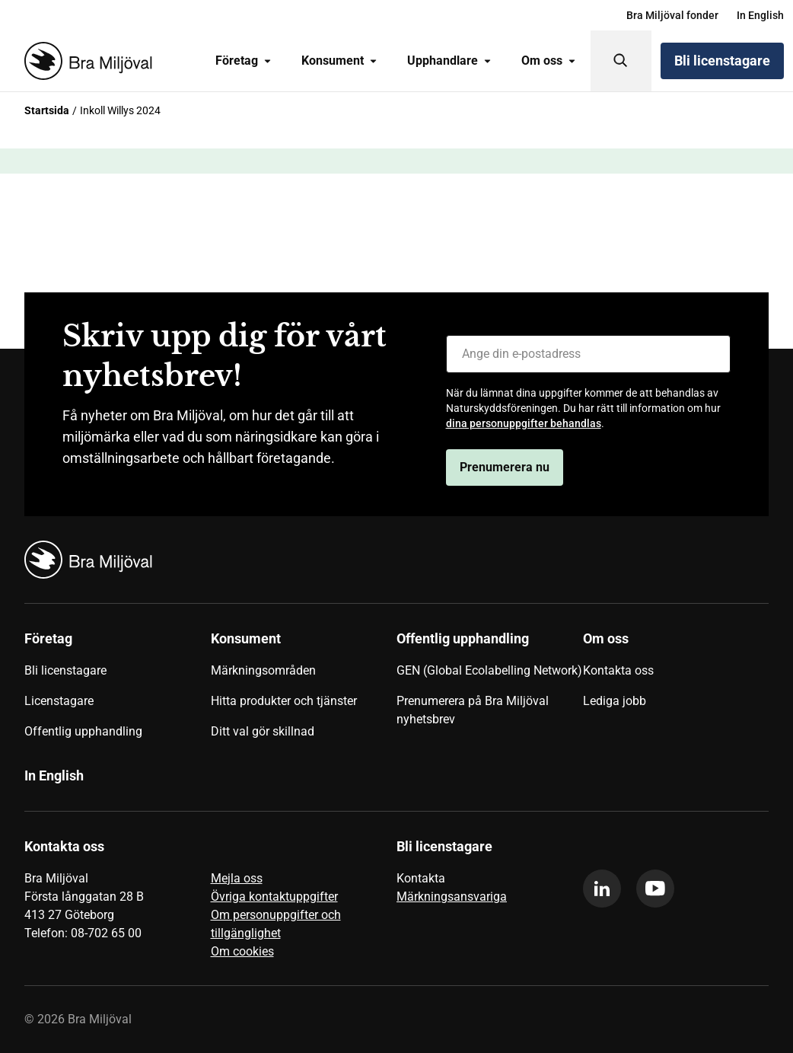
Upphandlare (449, 60)
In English (760, 15)
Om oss (548, 60)
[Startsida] (85, 60)
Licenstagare (59, 701)
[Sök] (621, 60)
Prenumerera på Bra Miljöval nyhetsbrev (472, 710)
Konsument (339, 60)
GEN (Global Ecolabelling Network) (489, 670)
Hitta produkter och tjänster (284, 701)
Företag (243, 60)
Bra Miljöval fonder (672, 15)
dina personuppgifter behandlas (523, 423)
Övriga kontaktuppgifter (274, 896)
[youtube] (655, 889)
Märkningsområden (263, 670)
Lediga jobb (614, 701)
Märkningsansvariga (451, 896)
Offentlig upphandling (83, 731)
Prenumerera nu (504, 467)
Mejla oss (237, 878)
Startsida (46, 110)
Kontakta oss (618, 670)
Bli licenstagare (722, 61)
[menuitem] (672, 15)
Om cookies (242, 951)
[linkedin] (602, 889)
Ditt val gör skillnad (262, 731)
